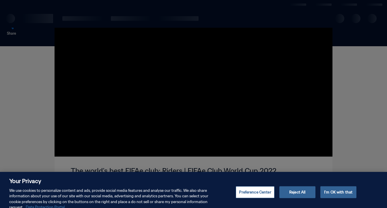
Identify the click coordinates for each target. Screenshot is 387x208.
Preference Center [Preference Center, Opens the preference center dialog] (255, 195)
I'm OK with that (338, 195)
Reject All (297, 195)
